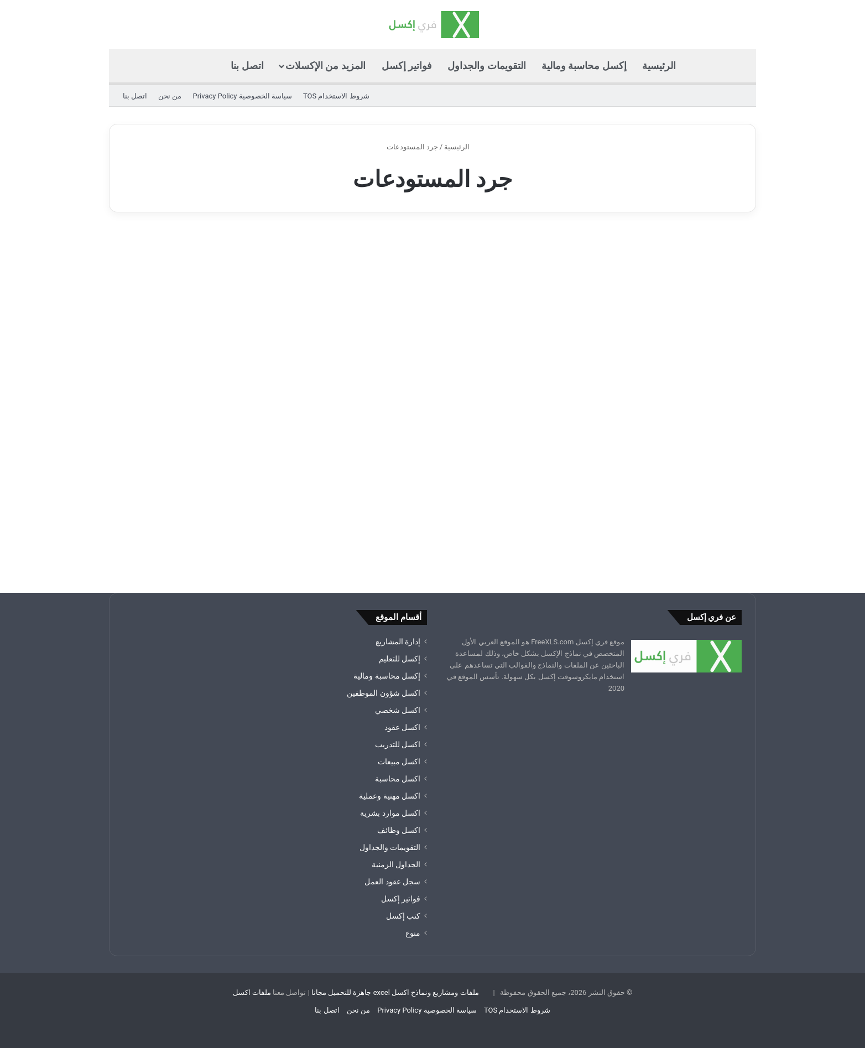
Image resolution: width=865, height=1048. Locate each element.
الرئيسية (659, 65)
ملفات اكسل (252, 992)
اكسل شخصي (397, 710)
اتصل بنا (247, 65)
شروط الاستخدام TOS (336, 96)
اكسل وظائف (398, 830)
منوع (412, 933)
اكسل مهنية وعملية (389, 795)
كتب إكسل (403, 915)
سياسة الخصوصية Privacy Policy (241, 96)
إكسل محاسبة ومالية (584, 65)
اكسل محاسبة (397, 778)
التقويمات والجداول (486, 65)
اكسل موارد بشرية (390, 813)
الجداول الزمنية (396, 864)
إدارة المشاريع (398, 641)
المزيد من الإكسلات (325, 65)
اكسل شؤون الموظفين (383, 693)
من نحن (169, 96)
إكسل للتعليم (399, 658)
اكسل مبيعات (399, 761)
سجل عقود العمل (392, 881)
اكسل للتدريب (397, 744)
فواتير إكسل (407, 65)
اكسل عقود (402, 727)
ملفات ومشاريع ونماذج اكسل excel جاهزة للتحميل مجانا (395, 992)
